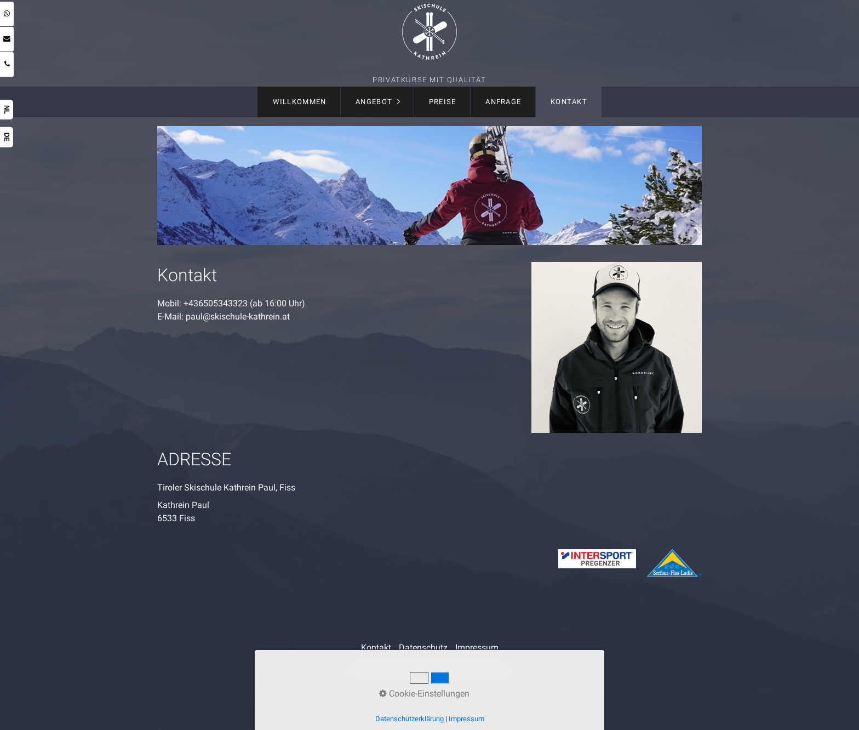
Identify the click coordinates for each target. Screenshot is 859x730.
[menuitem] (298, 102)
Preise (442, 102)
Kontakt (569, 102)
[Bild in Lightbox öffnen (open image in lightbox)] (616, 347)
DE (6, 137)
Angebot (374, 102)
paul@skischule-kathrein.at (238, 316)
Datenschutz (423, 647)
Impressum (477, 647)
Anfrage (503, 102)
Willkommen (300, 102)
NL (6, 109)
